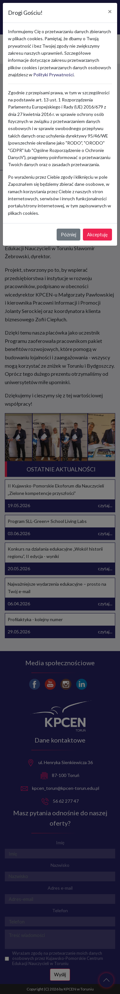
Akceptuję (97, 234)
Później (68, 234)
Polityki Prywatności (53, 74)
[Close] (110, 11)
